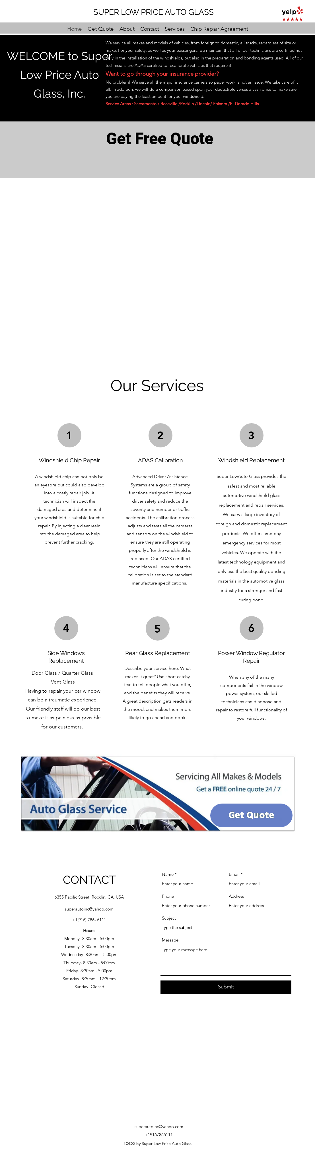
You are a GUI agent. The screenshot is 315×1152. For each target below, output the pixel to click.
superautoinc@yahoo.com (89, 909)
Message (170, 940)
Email (234, 874)
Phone (168, 896)
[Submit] (225, 987)
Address (236, 896)
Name (168, 874)
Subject (169, 918)
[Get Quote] (251, 815)
